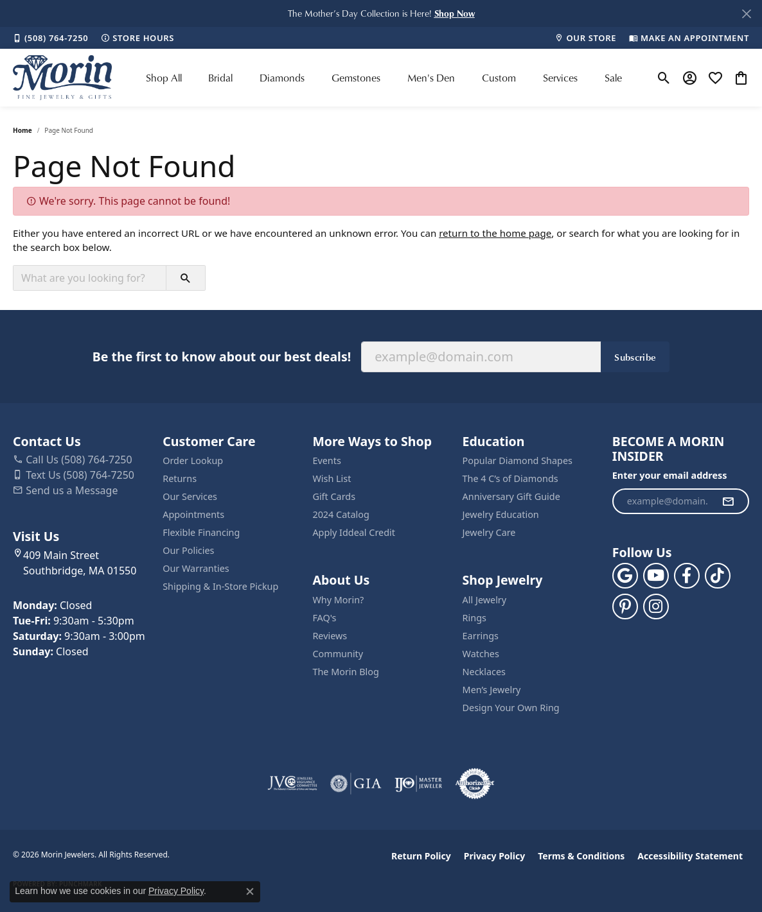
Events (326, 460)
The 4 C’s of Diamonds (510, 478)
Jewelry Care (489, 532)
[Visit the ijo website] (418, 784)
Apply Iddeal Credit (353, 532)
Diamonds (282, 78)
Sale (613, 78)
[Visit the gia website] (356, 784)
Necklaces (484, 672)
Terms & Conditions (581, 856)
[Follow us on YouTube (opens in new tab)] (656, 576)
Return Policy (421, 856)
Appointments (193, 514)
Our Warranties (196, 568)
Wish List (331, 478)
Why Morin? (338, 600)
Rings (474, 618)
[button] (454, 13)
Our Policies (188, 550)
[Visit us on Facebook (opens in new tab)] (687, 576)
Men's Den (431, 78)
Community (337, 654)
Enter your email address (669, 475)
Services (560, 78)
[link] (50, 38)
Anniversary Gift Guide (511, 496)
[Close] (746, 14)
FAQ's (324, 618)
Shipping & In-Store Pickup (220, 586)
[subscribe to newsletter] (728, 501)
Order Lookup (193, 460)
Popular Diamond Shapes (517, 460)
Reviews (329, 636)
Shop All (164, 78)
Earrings (481, 636)
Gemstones (356, 78)
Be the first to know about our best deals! (222, 356)
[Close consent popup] (250, 891)
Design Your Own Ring (511, 707)
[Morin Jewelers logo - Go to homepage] (62, 78)
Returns (180, 478)
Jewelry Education (501, 514)
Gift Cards (333, 496)
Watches (481, 654)
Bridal (220, 78)
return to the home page (495, 233)
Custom (499, 78)
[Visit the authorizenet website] (475, 784)
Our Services (190, 496)
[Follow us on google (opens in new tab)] (625, 576)
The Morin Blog (345, 672)
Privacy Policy (494, 856)
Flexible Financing (201, 532)
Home (22, 130)
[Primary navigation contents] (384, 78)
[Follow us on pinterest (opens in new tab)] (625, 606)
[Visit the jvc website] (292, 784)
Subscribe (635, 357)
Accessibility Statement (690, 856)
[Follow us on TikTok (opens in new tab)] (718, 576)
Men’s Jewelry (492, 690)
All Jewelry (485, 600)
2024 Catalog (340, 514)
